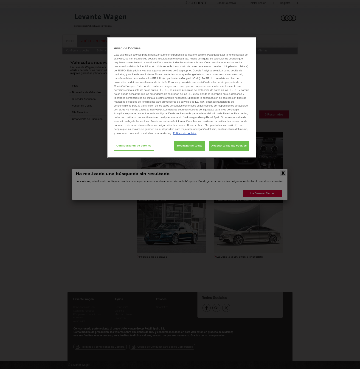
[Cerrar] (250, 42)
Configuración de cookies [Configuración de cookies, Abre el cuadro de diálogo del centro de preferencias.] (134, 145)
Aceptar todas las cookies (229, 145)
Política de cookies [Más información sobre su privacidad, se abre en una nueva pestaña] (184, 133)
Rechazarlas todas (189, 145)
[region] (181, 97)
